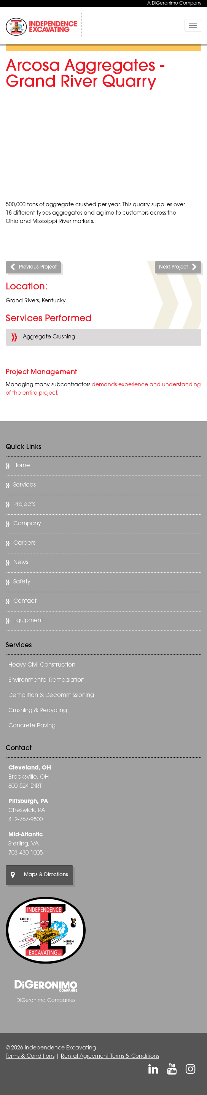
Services (24, 485)
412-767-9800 (25, 820)
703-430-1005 (25, 853)
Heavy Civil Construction (41, 665)
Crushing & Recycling (37, 711)
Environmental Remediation (46, 680)
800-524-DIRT (24, 786)
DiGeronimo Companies (45, 1000)
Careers (24, 543)
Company (27, 524)
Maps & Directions (39, 875)
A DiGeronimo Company (174, 3)
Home (21, 466)
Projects (24, 504)
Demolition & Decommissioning (51, 695)
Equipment (28, 621)
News (20, 563)
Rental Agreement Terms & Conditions (110, 1056)
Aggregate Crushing (49, 337)
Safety (21, 582)
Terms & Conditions (30, 1056)
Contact (25, 601)
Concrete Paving (32, 726)
